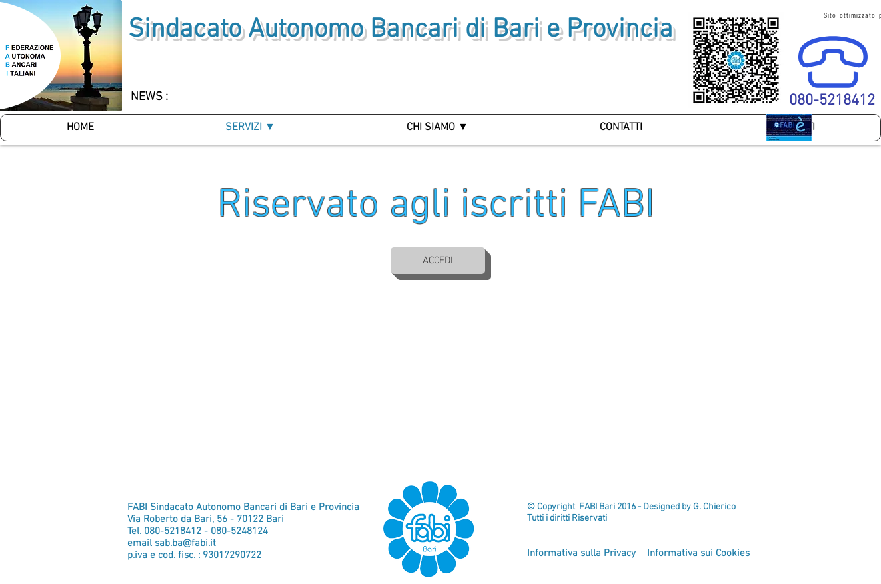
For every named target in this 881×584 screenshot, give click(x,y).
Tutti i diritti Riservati (567, 518)
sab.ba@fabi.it (185, 543)
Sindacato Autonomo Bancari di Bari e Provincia (400, 30)
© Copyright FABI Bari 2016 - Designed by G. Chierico (631, 507)
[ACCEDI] (438, 260)
